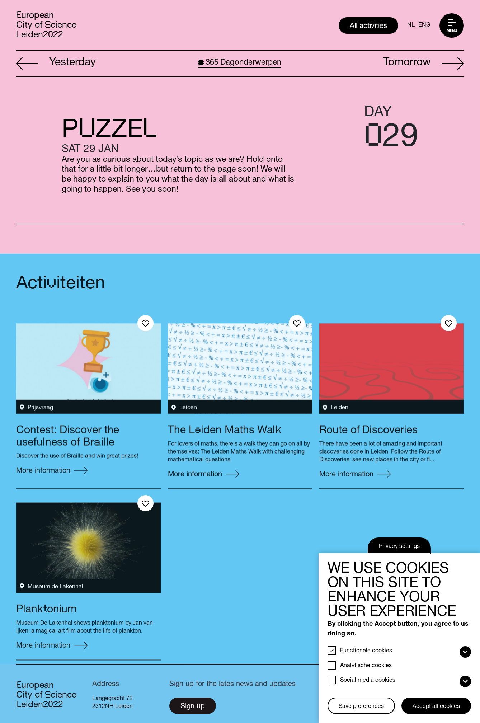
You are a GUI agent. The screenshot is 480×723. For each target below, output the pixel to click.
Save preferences (361, 707)
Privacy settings (399, 547)
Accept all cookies (436, 707)
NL (411, 25)
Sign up (192, 706)
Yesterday (56, 64)
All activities (368, 26)
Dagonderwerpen (239, 63)
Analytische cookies (366, 666)
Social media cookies (367, 681)
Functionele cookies (366, 651)
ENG (424, 25)
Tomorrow (423, 64)
